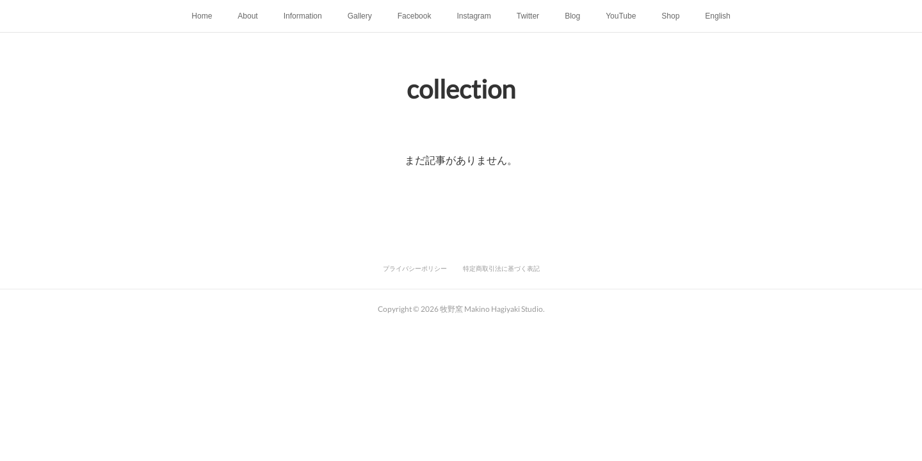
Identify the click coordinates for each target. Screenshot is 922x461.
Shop (670, 16)
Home (201, 16)
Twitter (528, 16)
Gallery (360, 16)
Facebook (415, 16)
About (247, 16)
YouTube (621, 16)
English (717, 16)
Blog (572, 16)
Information (303, 16)
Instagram (473, 16)
